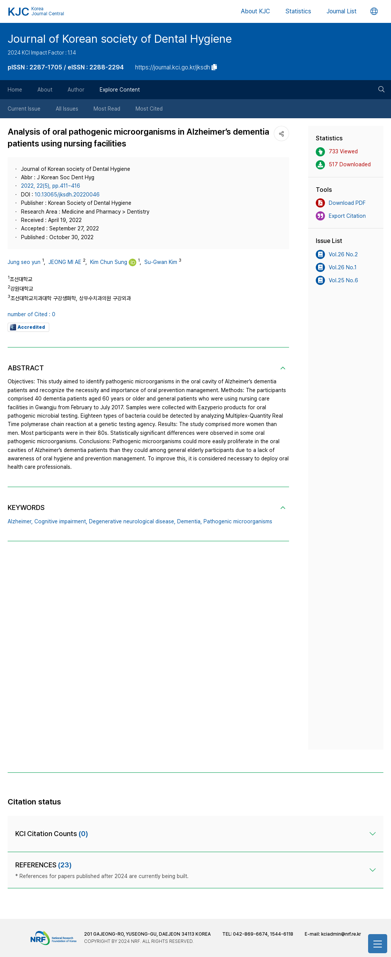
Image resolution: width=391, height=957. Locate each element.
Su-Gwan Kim (160, 262)
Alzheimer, (20, 521)
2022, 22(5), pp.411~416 (50, 186)
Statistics (298, 11)
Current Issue (24, 109)
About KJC (255, 11)
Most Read (107, 109)
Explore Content (120, 90)
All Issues (67, 109)
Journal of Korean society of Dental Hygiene (120, 38)
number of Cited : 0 (31, 314)
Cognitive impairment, (60, 521)
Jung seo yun (24, 262)
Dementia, (189, 521)
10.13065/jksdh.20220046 (67, 194)
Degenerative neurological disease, (132, 521)
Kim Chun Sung (108, 262)
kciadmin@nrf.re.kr (341, 934)
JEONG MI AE (64, 262)
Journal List (341, 11)
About (44, 90)
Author (76, 90)
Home (15, 90)
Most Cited (149, 109)
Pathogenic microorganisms (238, 521)
